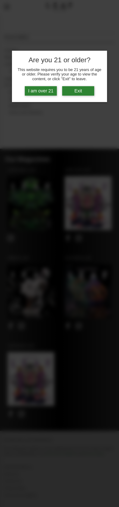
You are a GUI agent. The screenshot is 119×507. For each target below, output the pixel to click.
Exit (78, 90)
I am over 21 (41, 90)
